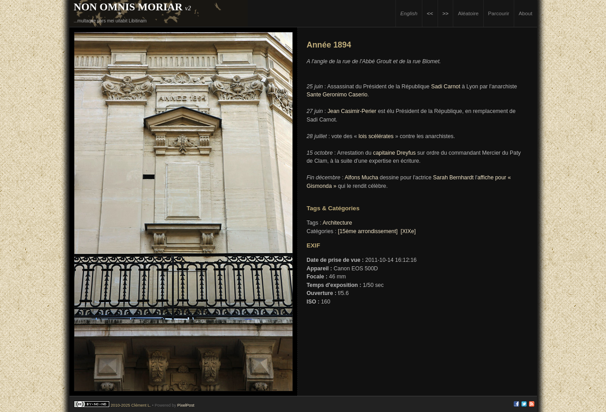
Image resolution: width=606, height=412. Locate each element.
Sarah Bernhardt (453, 177)
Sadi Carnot (445, 86)
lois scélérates (375, 136)
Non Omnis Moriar (128, 7)
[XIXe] (408, 231)
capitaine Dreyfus (394, 153)
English (408, 13)
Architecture (337, 223)
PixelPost (185, 405)
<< (430, 13)
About (526, 13)
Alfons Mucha (361, 177)
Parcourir (498, 13)
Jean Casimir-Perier (351, 111)
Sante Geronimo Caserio (337, 94)
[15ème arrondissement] (367, 231)
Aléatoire (468, 13)
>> (446, 13)
